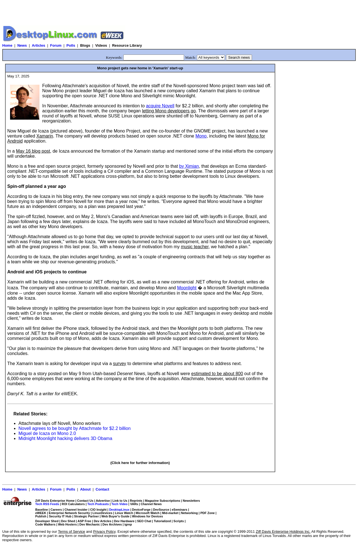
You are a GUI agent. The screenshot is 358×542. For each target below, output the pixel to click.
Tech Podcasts (98, 504)
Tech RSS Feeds (47, 504)
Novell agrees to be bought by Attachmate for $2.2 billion (74, 428)
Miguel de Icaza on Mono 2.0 (47, 433)
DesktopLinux (119, 509)
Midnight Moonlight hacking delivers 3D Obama (65, 438)
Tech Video (119, 504)
